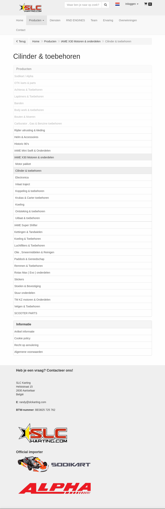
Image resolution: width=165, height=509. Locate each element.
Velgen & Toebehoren (27, 306)
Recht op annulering (26, 345)
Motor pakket (23, 163)
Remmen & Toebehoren (28, 265)
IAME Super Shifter (26, 225)
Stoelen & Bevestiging (27, 286)
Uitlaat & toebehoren (27, 218)
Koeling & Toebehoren (27, 238)
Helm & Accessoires (26, 137)
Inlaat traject (22, 184)
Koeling (19, 204)
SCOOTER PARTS (25, 313)
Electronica (22, 177)
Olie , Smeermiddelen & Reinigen (34, 252)
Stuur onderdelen (24, 292)
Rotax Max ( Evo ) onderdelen (32, 272)
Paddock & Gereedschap (29, 259)
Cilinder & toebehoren (28, 170)
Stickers (19, 279)
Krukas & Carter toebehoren (32, 197)
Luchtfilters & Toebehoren (29, 245)
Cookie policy (22, 338)
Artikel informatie (24, 331)
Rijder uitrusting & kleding (29, 130)
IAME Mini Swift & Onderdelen (32, 150)
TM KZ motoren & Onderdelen (32, 299)
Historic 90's (21, 143)
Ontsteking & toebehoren (30, 211)
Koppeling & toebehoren (29, 191)
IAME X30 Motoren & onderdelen (34, 157)
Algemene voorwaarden (28, 351)
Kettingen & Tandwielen (28, 232)
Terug (22, 41)
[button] (117, 4)
